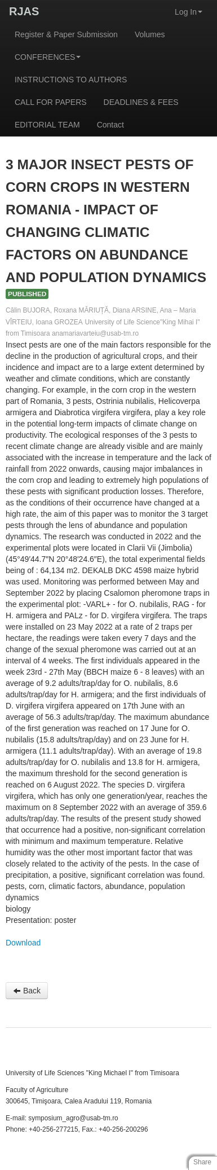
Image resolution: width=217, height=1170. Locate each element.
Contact (110, 124)
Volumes (150, 34)
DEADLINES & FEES (141, 102)
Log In (188, 11)
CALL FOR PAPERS (51, 102)
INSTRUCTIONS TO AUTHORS (71, 79)
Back (27, 990)
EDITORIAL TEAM (47, 124)
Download (23, 942)
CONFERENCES (48, 56)
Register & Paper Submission (66, 34)
